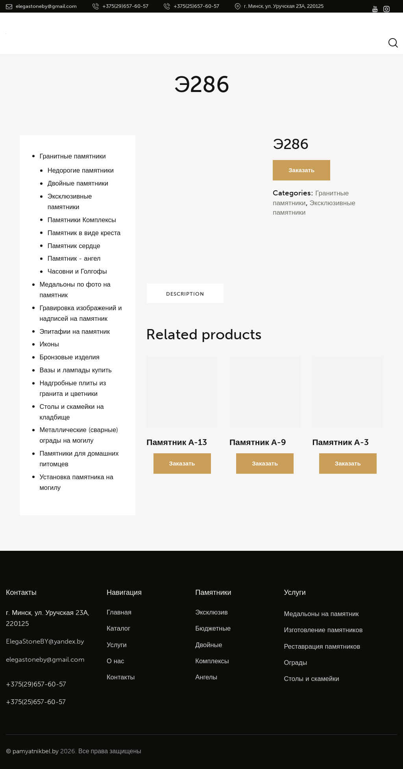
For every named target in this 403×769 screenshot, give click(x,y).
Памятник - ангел (75, 258)
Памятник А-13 (176, 446)
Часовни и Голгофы (78, 271)
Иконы (49, 344)
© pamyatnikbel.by (32, 750)
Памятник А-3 (340, 446)
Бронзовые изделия (70, 357)
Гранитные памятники (73, 156)
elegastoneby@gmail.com (45, 659)
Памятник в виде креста (85, 233)
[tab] (201, 295)
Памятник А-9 (257, 446)
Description (202, 295)
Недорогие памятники (82, 170)
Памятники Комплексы (83, 220)
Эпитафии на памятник (75, 331)
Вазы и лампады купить (76, 370)
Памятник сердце (75, 246)
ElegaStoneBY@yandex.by (45, 641)
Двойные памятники (79, 183)
